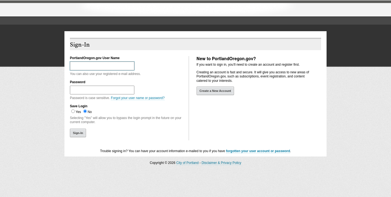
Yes (78, 112)
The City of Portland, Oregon (109, 10)
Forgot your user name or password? (138, 98)
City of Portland (187, 163)
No (90, 112)
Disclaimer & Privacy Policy (221, 163)
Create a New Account (215, 90)
